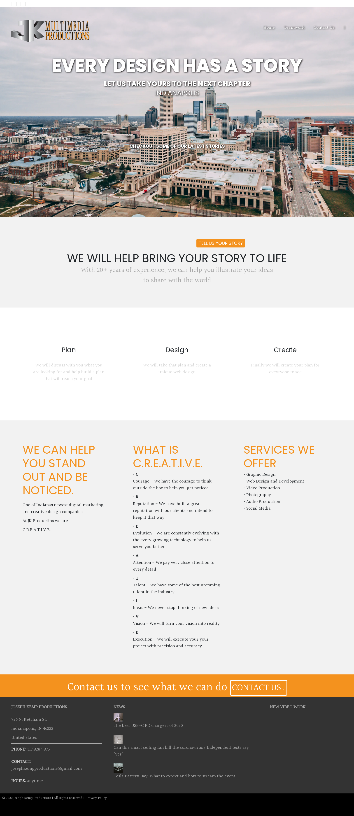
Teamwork (294, 27)
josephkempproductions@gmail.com (46, 768)
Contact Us (324, 27)
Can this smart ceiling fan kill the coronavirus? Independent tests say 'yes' (181, 751)
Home (269, 27)
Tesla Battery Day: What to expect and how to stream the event (174, 776)
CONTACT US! (258, 688)
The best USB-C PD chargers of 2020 (148, 725)
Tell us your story (221, 243)
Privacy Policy (97, 798)
